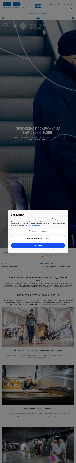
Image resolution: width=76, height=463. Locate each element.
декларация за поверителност (31, 225)
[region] (38, 231)
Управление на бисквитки (38, 231)
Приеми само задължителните (38, 238)
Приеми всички (38, 246)
